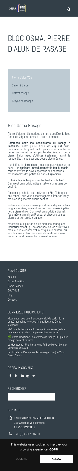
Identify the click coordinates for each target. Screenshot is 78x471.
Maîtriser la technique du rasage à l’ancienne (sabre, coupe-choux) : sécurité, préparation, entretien (37, 330)
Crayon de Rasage (22, 101)
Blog (10, 295)
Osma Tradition (16, 281)
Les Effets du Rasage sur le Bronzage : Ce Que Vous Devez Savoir (36, 353)
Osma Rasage (15, 286)
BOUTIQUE (13, 290)
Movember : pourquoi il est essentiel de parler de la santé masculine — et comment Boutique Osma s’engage (36, 322)
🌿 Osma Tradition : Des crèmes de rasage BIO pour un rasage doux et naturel (38, 338)
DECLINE (21, 459)
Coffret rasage (20, 93)
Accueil (12, 277)
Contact (12, 299)
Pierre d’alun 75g (22, 77)
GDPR (53, 449)
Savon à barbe (20, 85)
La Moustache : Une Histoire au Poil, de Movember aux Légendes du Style (37, 346)
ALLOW (56, 459)
